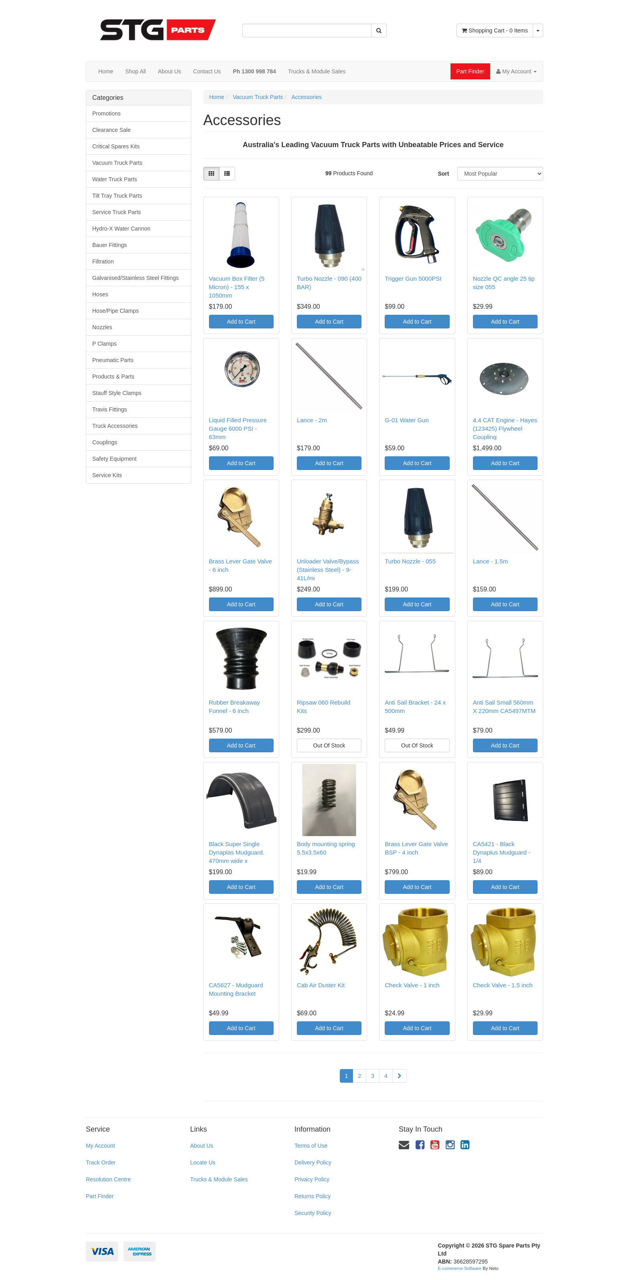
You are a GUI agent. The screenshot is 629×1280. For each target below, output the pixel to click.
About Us (169, 71)
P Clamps (104, 343)
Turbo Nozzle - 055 (410, 561)
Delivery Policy (312, 1162)
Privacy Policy (311, 1179)
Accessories (306, 97)
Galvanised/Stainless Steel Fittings (135, 278)
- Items (495, 30)
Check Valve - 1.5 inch (503, 985)
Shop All (135, 71)
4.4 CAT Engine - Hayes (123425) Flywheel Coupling (505, 428)
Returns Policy (312, 1196)
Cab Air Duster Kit (321, 985)
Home (105, 71)
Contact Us (207, 71)
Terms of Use (310, 1145)
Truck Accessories (115, 426)
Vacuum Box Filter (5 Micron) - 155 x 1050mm (237, 287)
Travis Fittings (109, 409)
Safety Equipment (114, 459)
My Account (100, 1145)
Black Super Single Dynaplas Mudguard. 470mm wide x (236, 852)
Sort (443, 173)
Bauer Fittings (109, 245)
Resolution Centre (108, 1179)
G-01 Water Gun (406, 420)
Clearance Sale (111, 130)
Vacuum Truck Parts (117, 163)
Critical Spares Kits (116, 146)
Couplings (104, 442)
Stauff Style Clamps (117, 393)
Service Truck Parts (116, 212)
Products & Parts (113, 376)
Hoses (100, 294)
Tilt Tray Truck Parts (117, 195)
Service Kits (107, 475)
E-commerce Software (460, 1268)
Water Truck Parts (114, 179)
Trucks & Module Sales (316, 71)
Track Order (101, 1162)
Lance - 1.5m (490, 561)
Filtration (103, 261)
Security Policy (312, 1213)
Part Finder (470, 71)
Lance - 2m (312, 420)
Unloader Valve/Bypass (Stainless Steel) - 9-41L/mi (328, 569)
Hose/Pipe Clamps (115, 311)
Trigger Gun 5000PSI (413, 278)
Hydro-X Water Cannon (121, 228)
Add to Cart (241, 321)
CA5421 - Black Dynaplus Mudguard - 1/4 (501, 852)
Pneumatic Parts (113, 360)
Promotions (106, 113)
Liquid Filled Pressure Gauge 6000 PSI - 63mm (238, 428)
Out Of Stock (329, 745)
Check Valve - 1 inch (412, 985)
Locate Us (202, 1162)
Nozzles (102, 327)
